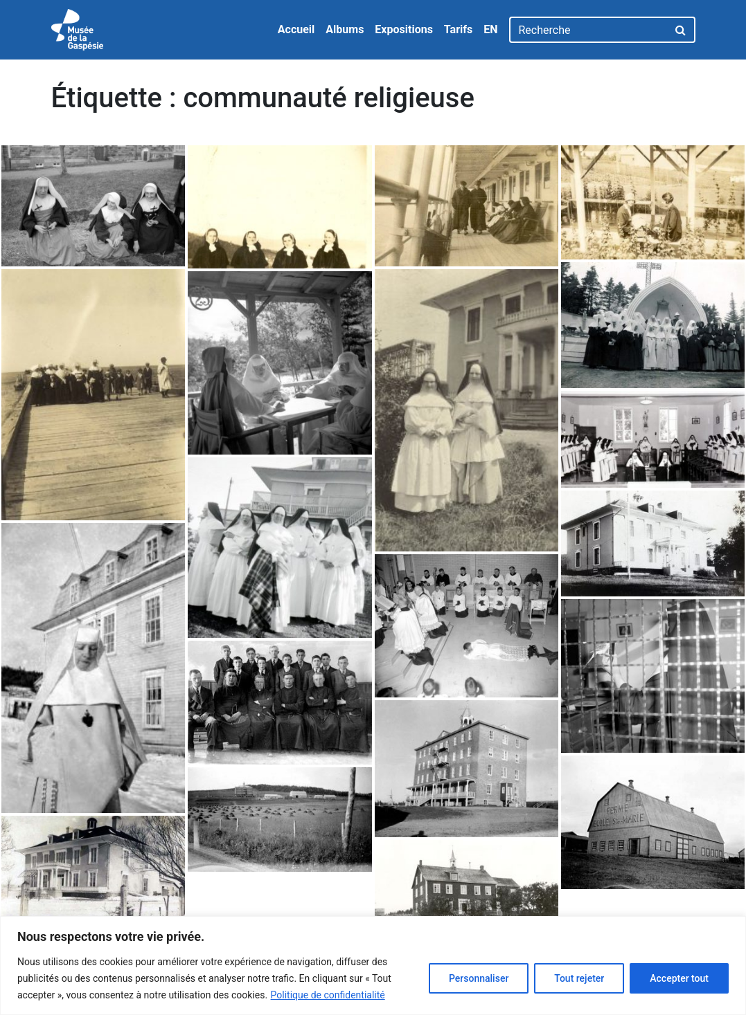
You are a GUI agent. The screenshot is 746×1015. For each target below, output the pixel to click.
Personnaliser (478, 978)
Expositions (404, 29)
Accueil (296, 29)
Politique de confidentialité (328, 994)
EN (490, 29)
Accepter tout (679, 978)
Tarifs (458, 29)
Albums (345, 29)
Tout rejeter (579, 978)
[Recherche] (588, 30)
